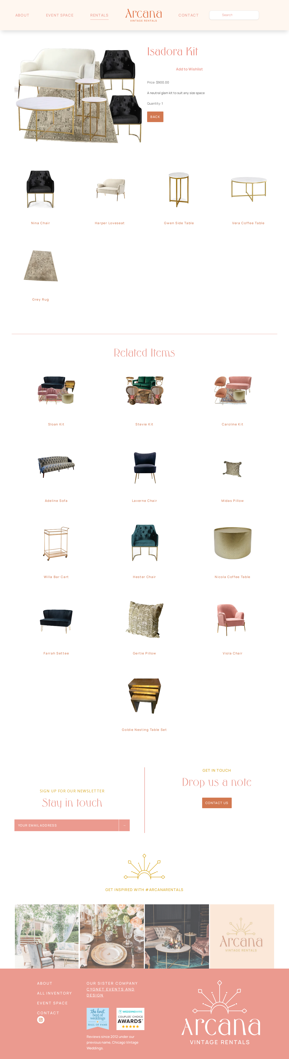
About (22, 15)
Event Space (60, 15)
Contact (189, 15)
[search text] (234, 15)
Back (155, 117)
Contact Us (216, 803)
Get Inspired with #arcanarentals (144, 889)
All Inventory (54, 993)
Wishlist (271, 15)
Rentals (99, 15)
